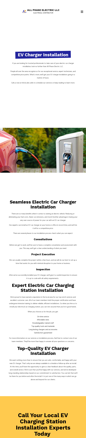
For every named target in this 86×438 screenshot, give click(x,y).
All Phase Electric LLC (43, 10)
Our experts (13, 225)
